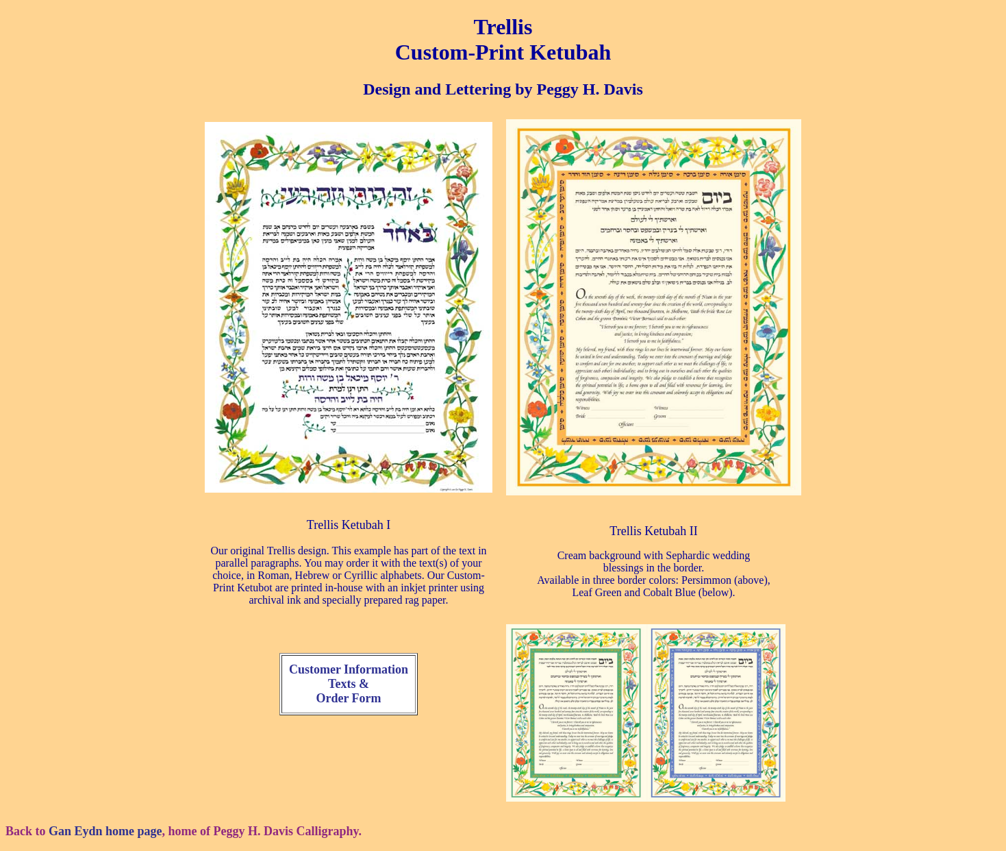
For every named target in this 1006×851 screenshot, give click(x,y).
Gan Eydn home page (105, 831)
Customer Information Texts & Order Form (348, 684)
